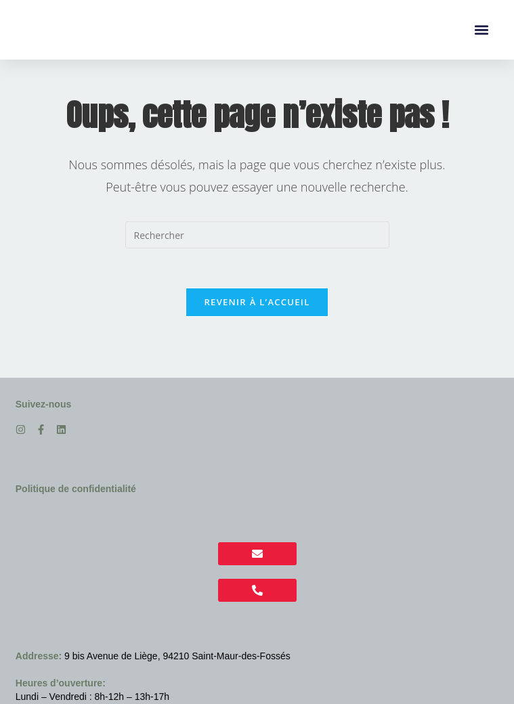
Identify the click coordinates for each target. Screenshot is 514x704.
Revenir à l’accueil (256, 303)
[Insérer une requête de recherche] (257, 234)
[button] (481, 30)
